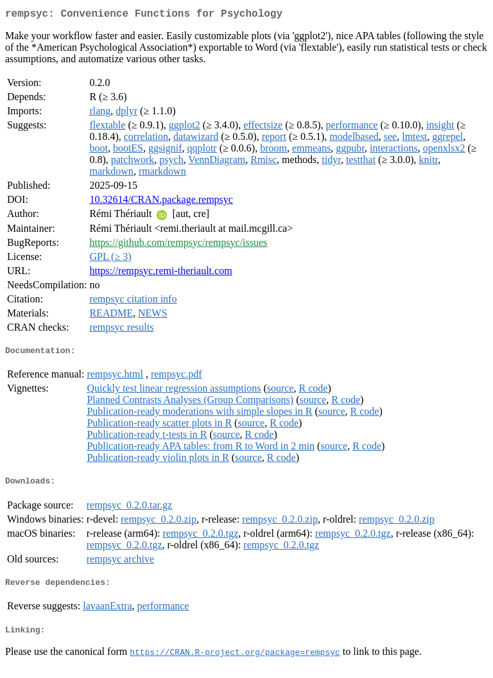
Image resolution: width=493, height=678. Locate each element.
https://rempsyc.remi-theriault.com (160, 273)
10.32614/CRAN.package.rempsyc (161, 201)
